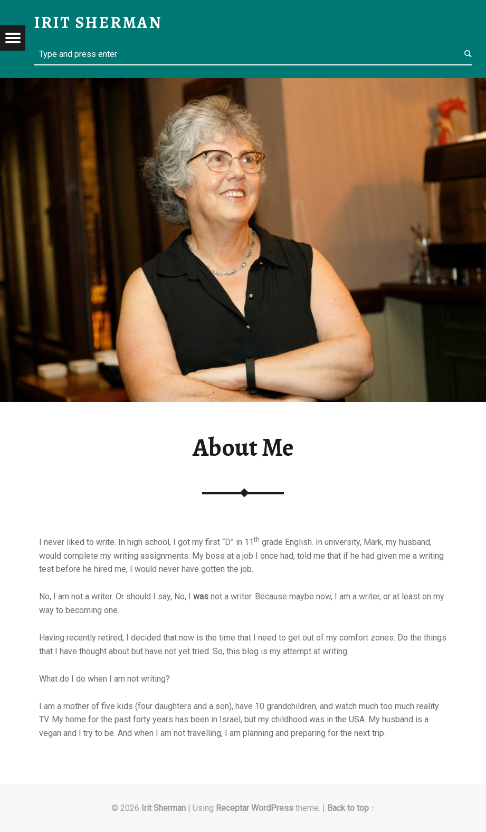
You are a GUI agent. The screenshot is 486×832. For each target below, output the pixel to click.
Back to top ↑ (351, 808)
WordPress (272, 808)
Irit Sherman (163, 808)
